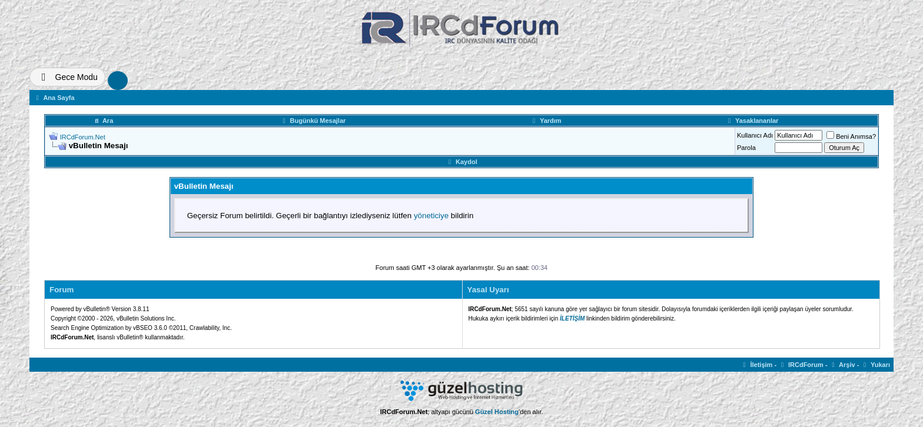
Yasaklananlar (751, 120)
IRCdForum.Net (82, 137)
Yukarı (875, 364)
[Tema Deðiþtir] (67, 77)
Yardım (545, 120)
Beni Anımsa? (851, 136)
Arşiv (842, 364)
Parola (746, 147)
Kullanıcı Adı (755, 135)
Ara (103, 120)
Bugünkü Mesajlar (313, 120)
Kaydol (461, 161)
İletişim (757, 364)
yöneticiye (431, 215)
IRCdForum (801, 364)
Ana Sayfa (54, 97)
